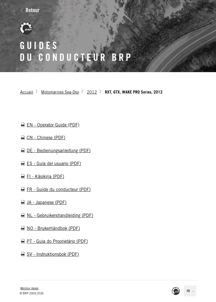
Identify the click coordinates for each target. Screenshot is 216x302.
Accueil (26, 93)
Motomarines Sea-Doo (60, 93)
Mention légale (29, 288)
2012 (92, 93)
